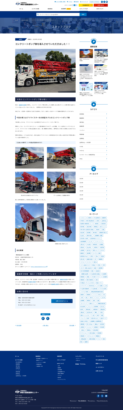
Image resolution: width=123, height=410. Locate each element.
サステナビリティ (62, 379)
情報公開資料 (61, 373)
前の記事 (18, 325)
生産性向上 (104, 220)
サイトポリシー (92, 400)
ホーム (21, 9)
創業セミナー (92, 303)
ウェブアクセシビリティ (103, 400)
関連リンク (99, 363)
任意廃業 (96, 327)
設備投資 (82, 126)
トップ (16, 20)
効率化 (91, 256)
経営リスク (95, 250)
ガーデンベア (83, 285)
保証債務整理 (83, 241)
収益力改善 (89, 226)
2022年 (81, 191)
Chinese (97, 1)
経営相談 (82, 114)
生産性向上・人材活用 (85, 142)
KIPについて (100, 9)
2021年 (81, 195)
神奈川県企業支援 (90, 220)
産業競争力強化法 (103, 232)
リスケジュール (90, 336)
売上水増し (89, 247)
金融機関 (82, 300)
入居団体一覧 (39, 366)
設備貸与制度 (22, 105)
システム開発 (99, 285)
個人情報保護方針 (82, 400)
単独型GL (89, 330)
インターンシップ (98, 241)
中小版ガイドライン (96, 276)
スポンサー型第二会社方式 (86, 268)
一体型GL (82, 330)
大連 (93, 315)
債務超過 (97, 336)
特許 (104, 265)
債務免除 (82, 279)
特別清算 (102, 327)
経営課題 (88, 232)
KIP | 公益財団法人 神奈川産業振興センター (27, 3)
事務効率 (88, 300)
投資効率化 (103, 223)
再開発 (86, 342)
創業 (94, 300)
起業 (98, 300)
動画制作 (82, 253)
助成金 (102, 256)
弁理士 (99, 265)
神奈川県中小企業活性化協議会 (87, 229)
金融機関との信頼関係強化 (96, 321)
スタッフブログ (83, 9)
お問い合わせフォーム (62, 301)
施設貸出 (50, 9)
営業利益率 (88, 309)
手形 (104, 294)
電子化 (91, 297)
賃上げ (97, 256)
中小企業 (88, 244)
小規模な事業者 (92, 339)
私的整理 (104, 274)
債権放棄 (82, 336)
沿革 (59, 365)
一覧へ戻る (45, 325)
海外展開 (88, 253)
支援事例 (66, 9)
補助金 (96, 324)
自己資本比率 (89, 312)
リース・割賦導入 (95, 223)
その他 (81, 146)
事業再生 (96, 226)
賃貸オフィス (39, 360)
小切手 (81, 297)
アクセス (70, 1)
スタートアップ (83, 303)
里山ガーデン (99, 282)
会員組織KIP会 (61, 371)
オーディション (83, 333)
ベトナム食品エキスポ (85, 265)
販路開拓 (82, 118)
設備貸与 (82, 294)
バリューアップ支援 (84, 318)
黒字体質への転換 (84, 238)
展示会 (95, 262)
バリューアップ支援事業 (93, 306)
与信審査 (101, 244)
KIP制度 (82, 220)
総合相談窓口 (19, 362)
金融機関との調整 (98, 235)
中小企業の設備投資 (84, 288)
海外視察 (102, 324)
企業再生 (82, 138)
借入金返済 (82, 306)
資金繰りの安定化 (84, 321)
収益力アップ (103, 318)
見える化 (102, 306)
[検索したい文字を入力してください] (58, 14)
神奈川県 (82, 259)
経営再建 (99, 333)
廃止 (87, 297)
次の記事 (72, 325)
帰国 (102, 315)
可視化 (101, 312)
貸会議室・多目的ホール (42, 358)
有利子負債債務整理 (84, 271)
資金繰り (98, 229)
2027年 (103, 297)
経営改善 (82, 226)
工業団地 (82, 327)
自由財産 (98, 271)
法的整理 (105, 276)
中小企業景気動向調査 (102, 360)
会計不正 (88, 250)
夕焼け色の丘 (91, 285)
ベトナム (82, 262)
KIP (95, 259)
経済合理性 (95, 330)
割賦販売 (88, 294)
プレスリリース (100, 356)
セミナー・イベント (80, 358)
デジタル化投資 (103, 288)
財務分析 (82, 247)
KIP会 (81, 159)
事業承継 (82, 134)
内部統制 (82, 250)
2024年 (81, 182)
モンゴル (90, 241)
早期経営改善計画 (101, 303)
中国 (98, 315)
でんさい (97, 297)
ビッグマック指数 (96, 253)
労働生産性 (102, 309)
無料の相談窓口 (90, 279)
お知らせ (78, 360)
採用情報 (60, 369)
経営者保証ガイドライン (95, 238)
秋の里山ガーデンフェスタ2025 (87, 282)
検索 (83, 14)
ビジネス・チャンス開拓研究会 (87, 154)
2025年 (81, 178)
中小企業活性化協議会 (95, 274)
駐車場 (77, 1)
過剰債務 (100, 268)
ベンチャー (82, 130)
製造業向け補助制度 (84, 223)
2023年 (81, 187)
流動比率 (82, 312)
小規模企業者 (83, 339)
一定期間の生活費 (84, 274)
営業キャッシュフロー (85, 315)
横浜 (104, 339)
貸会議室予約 (86, 5)
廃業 (103, 229)
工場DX (97, 220)
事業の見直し (89, 235)
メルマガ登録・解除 (61, 1)
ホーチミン (89, 262)
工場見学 (89, 217)
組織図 (59, 367)
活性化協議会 (92, 333)
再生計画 (82, 232)
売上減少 (82, 235)
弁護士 (88, 276)
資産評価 (102, 247)
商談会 (93, 265)
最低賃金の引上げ (84, 256)
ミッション (89, 327)
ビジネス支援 (35, 9)
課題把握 (82, 324)
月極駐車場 (38, 364)
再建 (92, 271)
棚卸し (96, 312)
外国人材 (82, 244)
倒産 (97, 279)
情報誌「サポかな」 (80, 364)
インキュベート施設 (41, 362)
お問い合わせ (101, 5)
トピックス (78, 356)
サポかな (82, 150)
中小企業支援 (97, 217)
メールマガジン (100, 367)
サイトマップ (85, 1)
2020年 (81, 199)
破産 (95, 268)
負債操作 (96, 247)
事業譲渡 (82, 276)
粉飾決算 (95, 244)
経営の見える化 (94, 318)
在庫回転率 (95, 309)
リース (94, 294)
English (92, 1)
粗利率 (81, 309)
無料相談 (95, 232)
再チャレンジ (103, 226)
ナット (99, 339)
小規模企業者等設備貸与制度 (96, 291)
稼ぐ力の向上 (89, 324)
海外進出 (82, 122)
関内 (81, 342)
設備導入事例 (55, 284)
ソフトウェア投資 (84, 291)
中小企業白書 (94, 288)
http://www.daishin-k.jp (38, 266)
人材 (106, 285)
